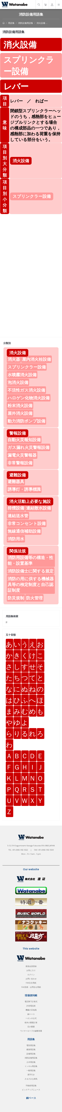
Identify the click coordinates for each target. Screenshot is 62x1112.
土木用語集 (31, 1062)
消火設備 (41, 23)
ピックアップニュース (31, 1089)
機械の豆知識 (31, 1010)
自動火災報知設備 (24, 439)
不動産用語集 (31, 1085)
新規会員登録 (31, 966)
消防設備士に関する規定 (31, 571)
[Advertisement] (31, 245)
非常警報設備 (20, 462)
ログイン (31, 974)
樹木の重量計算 (31, 1022)
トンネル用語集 (31, 1066)
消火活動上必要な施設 (30, 501)
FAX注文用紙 (31, 983)
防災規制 (16, 598)
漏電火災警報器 (22, 455)
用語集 (11, 23)
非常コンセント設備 (27, 523)
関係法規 (17, 551)
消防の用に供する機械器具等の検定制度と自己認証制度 (31, 584)
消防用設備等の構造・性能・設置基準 (30, 560)
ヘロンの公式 (31, 1018)
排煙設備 (16, 508)
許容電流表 (31, 1005)
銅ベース (31, 1014)
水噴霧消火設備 (22, 374)
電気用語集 (31, 1045)
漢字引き (31, 1074)
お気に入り (31, 970)
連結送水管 (18, 515)
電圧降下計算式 (31, 1001)
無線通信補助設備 (24, 531)
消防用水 (16, 538)
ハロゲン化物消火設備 (29, 397)
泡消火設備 (18, 382)
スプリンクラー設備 (27, 367)
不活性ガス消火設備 (26, 390)
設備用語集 (31, 1053)
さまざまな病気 (31, 1079)
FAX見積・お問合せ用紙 (31, 987)
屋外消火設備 (20, 413)
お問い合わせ (31, 978)
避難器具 (16, 481)
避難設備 (17, 475)
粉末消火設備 (20, 405)
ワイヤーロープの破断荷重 (31, 1031)
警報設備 (17, 433)
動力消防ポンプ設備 (26, 421)
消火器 (14, 359)
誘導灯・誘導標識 (24, 489)
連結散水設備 (38, 508)
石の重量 (31, 1026)
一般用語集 (31, 1070)
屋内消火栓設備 (36, 359)
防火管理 (34, 598)
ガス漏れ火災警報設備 (28, 447)
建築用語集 (31, 1049)
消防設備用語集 (25, 23)
